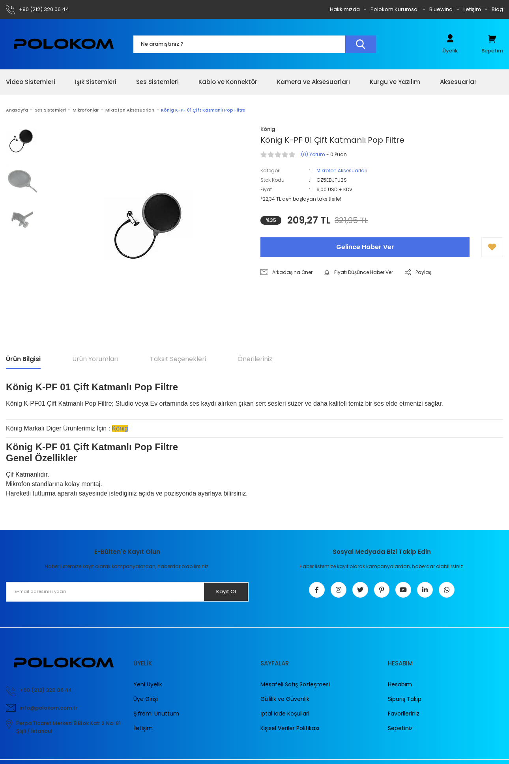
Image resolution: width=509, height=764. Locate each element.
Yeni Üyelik (147, 688)
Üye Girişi (145, 703)
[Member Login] (450, 44)
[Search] (254, 44)
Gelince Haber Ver (365, 247)
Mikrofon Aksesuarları (341, 170)
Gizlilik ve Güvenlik (284, 703)
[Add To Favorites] (492, 247)
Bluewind (441, 9)
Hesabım (400, 688)
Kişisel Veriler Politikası (289, 732)
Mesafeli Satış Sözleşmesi (295, 688)
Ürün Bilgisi (23, 358)
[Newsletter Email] (127, 592)
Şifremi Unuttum (156, 717)
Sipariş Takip (404, 703)
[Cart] (492, 44)
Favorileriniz (403, 717)
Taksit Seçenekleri (178, 358)
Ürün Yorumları (95, 358)
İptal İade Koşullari (284, 717)
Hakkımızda (345, 9)
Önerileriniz (255, 358)
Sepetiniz (400, 732)
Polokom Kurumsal (395, 9)
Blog (497, 9)
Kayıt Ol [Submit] (222, 591)
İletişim (472, 9)
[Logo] (64, 44)
